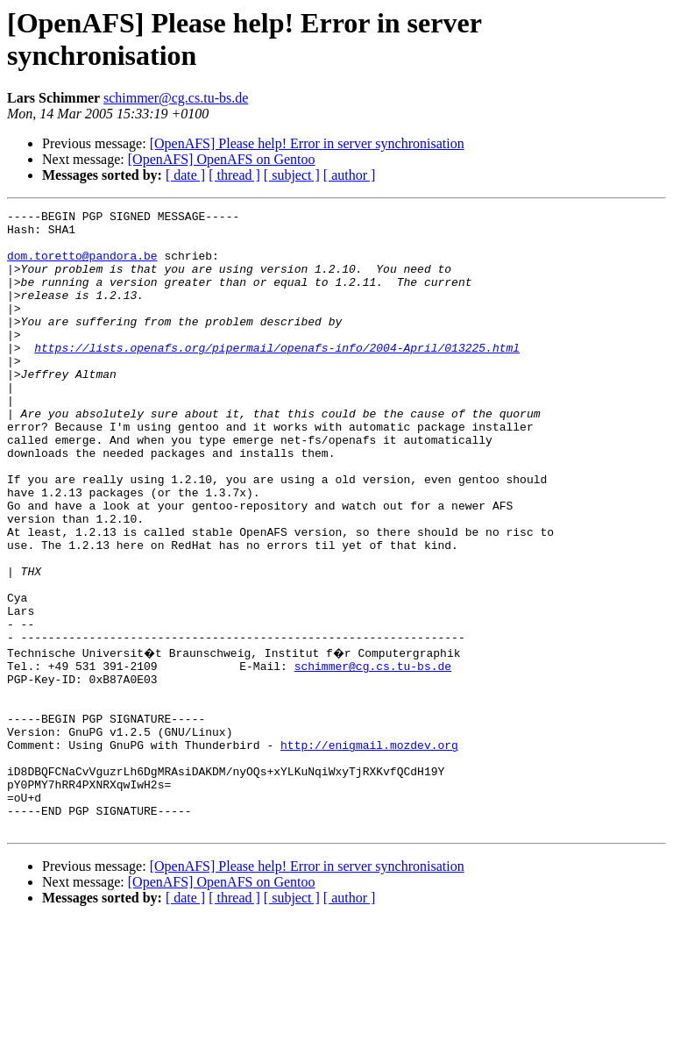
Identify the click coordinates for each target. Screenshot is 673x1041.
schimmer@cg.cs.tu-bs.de (175, 97)
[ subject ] (292, 175)
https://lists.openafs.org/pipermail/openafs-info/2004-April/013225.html (277, 376)
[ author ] (349, 175)
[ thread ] (234, 175)
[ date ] (185, 175)
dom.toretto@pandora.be (82, 266)
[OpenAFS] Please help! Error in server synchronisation (307, 143)
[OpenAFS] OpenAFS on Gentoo (221, 159)
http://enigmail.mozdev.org (369, 850)
